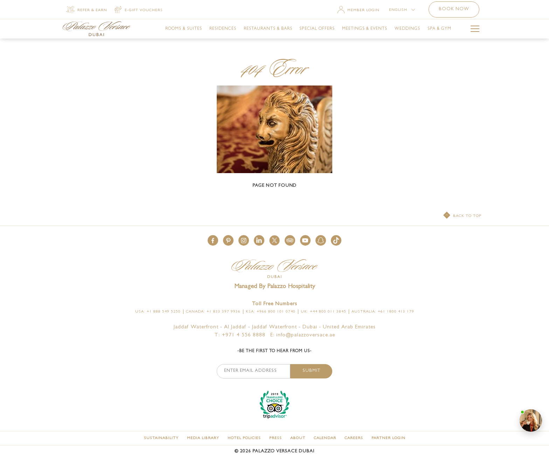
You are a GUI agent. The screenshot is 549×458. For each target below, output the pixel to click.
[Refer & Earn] (86, 10)
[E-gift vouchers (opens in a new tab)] (138, 10)
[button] (213, 240)
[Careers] (354, 438)
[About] (297, 438)
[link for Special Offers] (317, 29)
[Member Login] (359, 10)
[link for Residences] (222, 29)
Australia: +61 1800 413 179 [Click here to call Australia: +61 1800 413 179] (383, 312)
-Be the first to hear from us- (274, 351)
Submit (311, 371)
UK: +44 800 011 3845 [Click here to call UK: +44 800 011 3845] (323, 312)
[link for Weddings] (407, 29)
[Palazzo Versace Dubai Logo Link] (96, 28)
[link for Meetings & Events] (364, 29)
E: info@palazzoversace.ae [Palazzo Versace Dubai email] (302, 335)
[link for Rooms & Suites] (183, 29)
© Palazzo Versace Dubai (274, 451)
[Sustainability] (161, 438)
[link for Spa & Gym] (439, 29)
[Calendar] (325, 438)
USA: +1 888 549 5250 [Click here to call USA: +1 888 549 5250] (158, 312)
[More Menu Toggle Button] (475, 30)
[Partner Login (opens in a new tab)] (388, 438)
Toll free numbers (274, 304)
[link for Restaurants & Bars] (268, 29)
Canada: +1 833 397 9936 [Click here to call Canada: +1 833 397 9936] (213, 312)
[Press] (275, 438)
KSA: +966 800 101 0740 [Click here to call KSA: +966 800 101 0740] (271, 312)
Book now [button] (454, 9)
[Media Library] (203, 438)
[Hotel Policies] (244, 438)
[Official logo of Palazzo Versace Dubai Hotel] (274, 269)
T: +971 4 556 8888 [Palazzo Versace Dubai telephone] (239, 335)
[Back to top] (462, 216)
